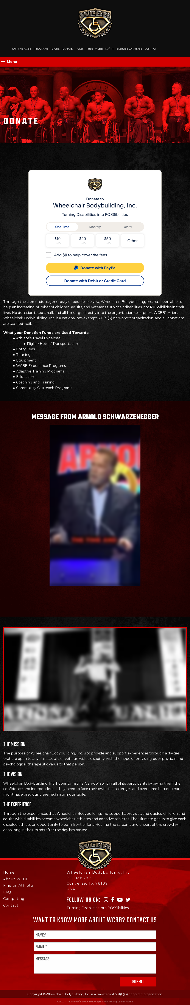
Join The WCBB (21, 48)
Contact (150, 48)
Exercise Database (129, 48)
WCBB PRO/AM (104, 48)
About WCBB (16, 879)
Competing (14, 899)
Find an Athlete (18, 885)
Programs (41, 48)
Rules (80, 48)
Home (9, 872)
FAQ (7, 892)
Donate (67, 48)
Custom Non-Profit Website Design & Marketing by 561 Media (95, 1001)
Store (55, 48)
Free (90, 48)
